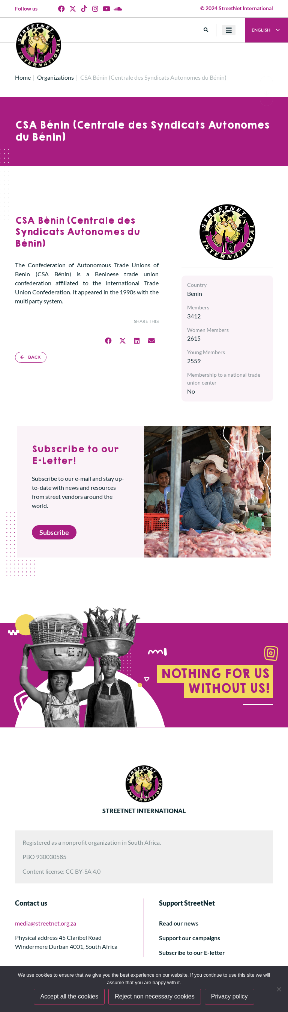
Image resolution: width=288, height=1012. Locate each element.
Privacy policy (229, 996)
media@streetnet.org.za (45, 923)
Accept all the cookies (69, 996)
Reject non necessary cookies (155, 996)
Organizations (55, 77)
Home (23, 77)
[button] (206, 30)
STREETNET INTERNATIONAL (144, 810)
